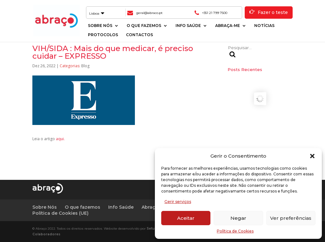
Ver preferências (290, 218)
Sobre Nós (100, 25)
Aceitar (186, 218)
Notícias (264, 25)
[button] (312, 156)
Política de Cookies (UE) (60, 213)
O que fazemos (144, 25)
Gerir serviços (177, 201)
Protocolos (103, 35)
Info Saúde (188, 25)
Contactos (139, 35)
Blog (85, 66)
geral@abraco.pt (149, 13)
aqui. (60, 138)
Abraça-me (227, 25)
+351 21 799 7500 (214, 13)
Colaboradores (46, 234)
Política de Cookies (235, 231)
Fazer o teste (273, 12)
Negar (238, 218)
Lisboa (96, 13)
